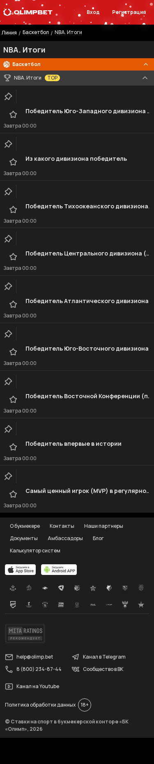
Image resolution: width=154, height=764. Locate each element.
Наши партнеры (103, 525)
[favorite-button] (13, 114)
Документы (24, 538)
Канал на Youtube (32, 686)
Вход (93, 12)
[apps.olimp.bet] (20, 569)
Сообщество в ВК (97, 669)
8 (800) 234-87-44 (33, 669)
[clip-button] (8, 96)
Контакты (62, 525)
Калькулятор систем (35, 550)
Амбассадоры (65, 538)
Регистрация (129, 12)
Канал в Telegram (98, 657)
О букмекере (25, 525)
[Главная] (28, 12)
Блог (98, 538)
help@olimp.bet (29, 657)
